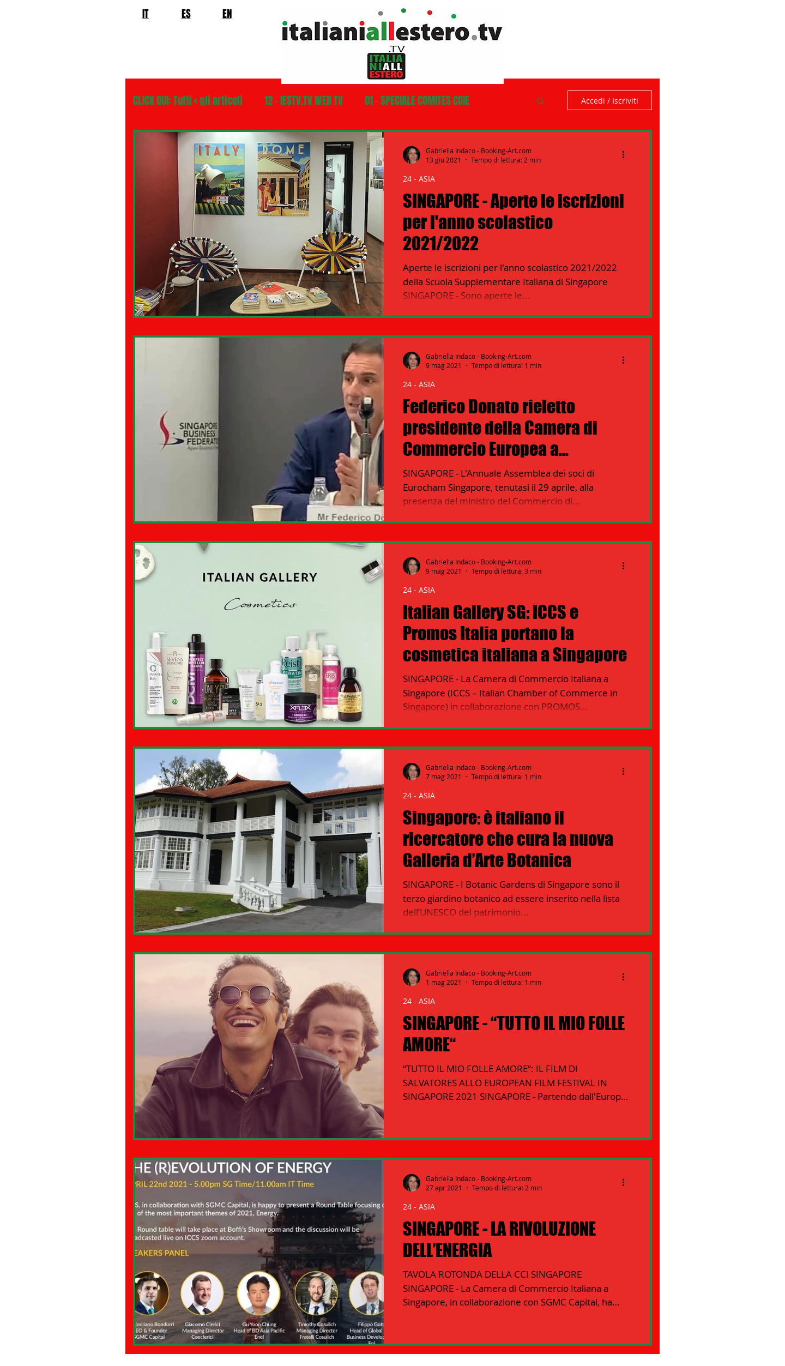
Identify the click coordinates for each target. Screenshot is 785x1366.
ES (186, 13)
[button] (540, 101)
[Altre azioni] (626, 154)
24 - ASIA (419, 178)
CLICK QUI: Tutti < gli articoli (188, 100)
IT (145, 13)
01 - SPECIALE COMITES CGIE (417, 100)
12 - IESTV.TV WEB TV (303, 100)
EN (227, 13)
